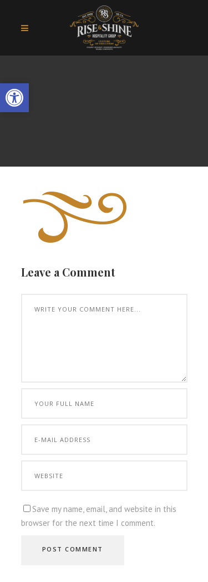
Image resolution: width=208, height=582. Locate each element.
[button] (14, 97)
